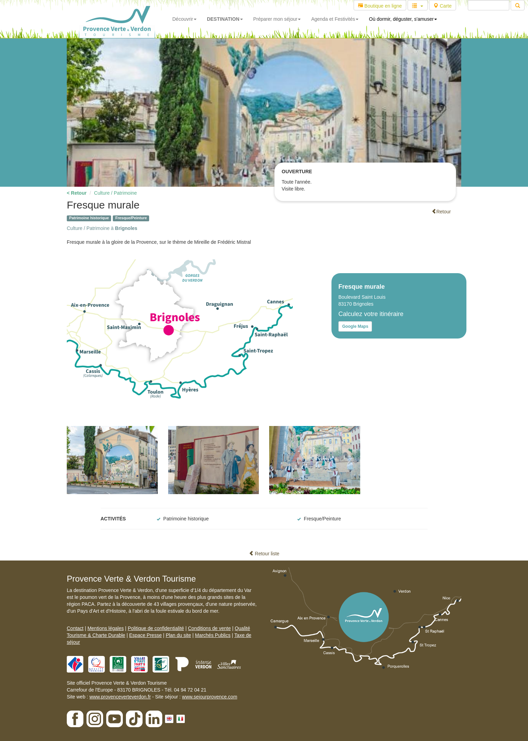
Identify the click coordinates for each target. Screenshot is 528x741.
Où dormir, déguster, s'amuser (403, 19)
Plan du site (178, 635)
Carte (443, 6)
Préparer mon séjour (277, 19)
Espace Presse (145, 635)
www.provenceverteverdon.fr (120, 697)
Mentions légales (106, 628)
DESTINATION (225, 19)
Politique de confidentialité (156, 628)
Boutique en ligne (380, 6)
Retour (441, 211)
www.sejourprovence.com (209, 697)
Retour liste (264, 553)
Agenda (334, 19)
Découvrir (184, 19)
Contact (75, 628)
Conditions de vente (209, 628)
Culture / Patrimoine (115, 193)
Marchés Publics (212, 635)
